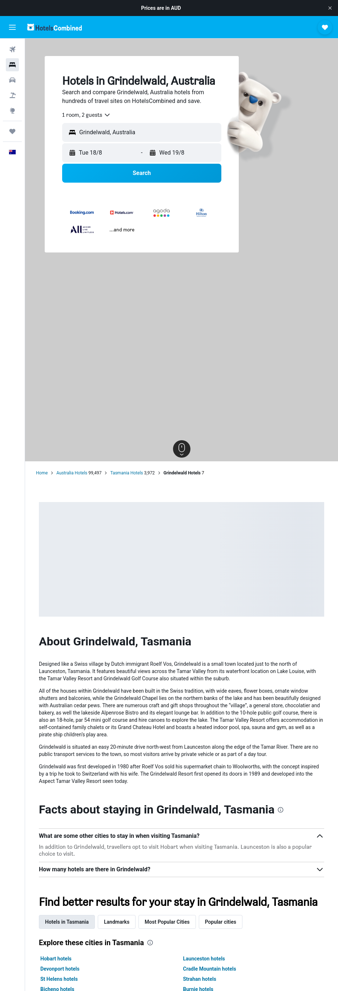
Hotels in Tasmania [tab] (67, 922)
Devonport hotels (60, 969)
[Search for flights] (12, 49)
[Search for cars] (12, 80)
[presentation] (280, 810)
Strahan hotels (199, 979)
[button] (330, 8)
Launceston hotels (204, 959)
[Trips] (12, 131)
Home (42, 472)
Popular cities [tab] (220, 922)
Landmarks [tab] (116, 922)
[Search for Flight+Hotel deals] (12, 95)
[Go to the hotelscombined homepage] (54, 27)
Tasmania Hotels (126, 472)
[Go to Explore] (12, 110)
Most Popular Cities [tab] (167, 922)
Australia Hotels (71, 472)
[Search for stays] (12, 64)
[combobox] (86, 115)
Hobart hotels (56, 959)
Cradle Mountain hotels (209, 969)
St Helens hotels (59, 979)
